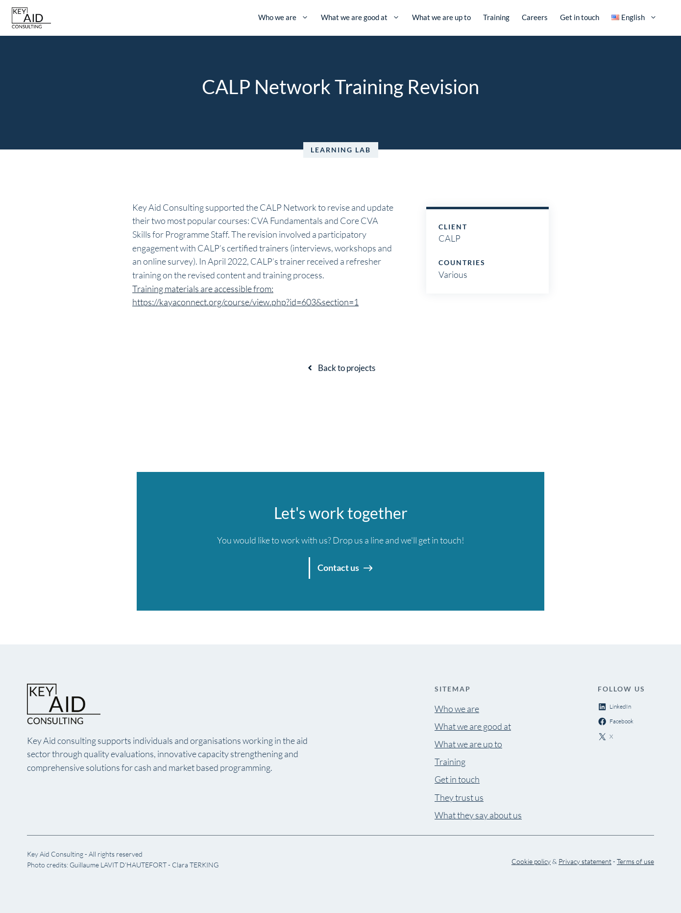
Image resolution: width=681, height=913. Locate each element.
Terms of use (635, 861)
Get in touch (579, 17)
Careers (535, 17)
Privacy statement (585, 861)
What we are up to (441, 17)
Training (496, 17)
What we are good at (360, 17)
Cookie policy (531, 861)
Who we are (283, 17)
